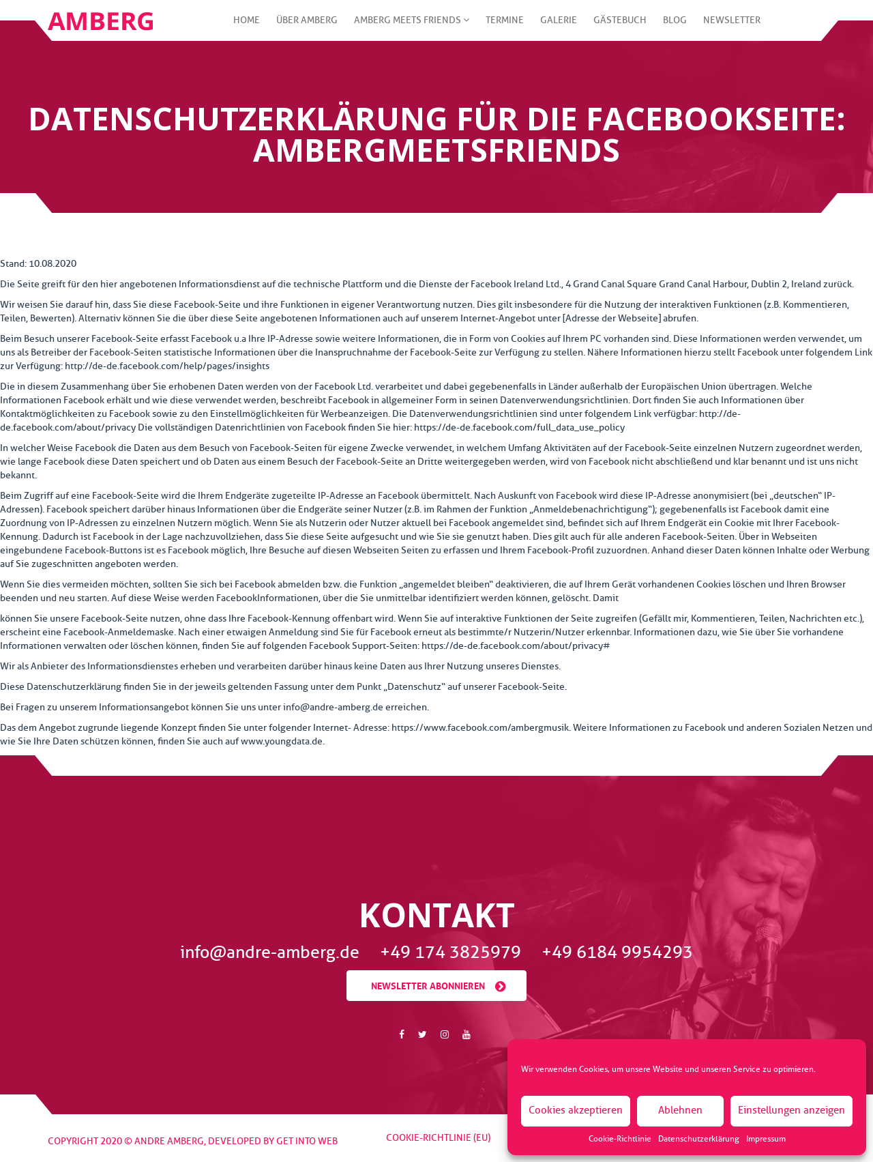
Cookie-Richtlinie (620, 1138)
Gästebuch (620, 27)
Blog (675, 27)
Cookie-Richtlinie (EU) (438, 1138)
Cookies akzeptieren (576, 1110)
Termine (505, 27)
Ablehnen (680, 1110)
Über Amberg (307, 27)
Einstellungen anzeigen (791, 1110)
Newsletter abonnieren (428, 984)
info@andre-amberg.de (272, 952)
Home (246, 27)
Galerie (558, 27)
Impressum (766, 1138)
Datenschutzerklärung (698, 1138)
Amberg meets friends (411, 27)
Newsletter (731, 27)
